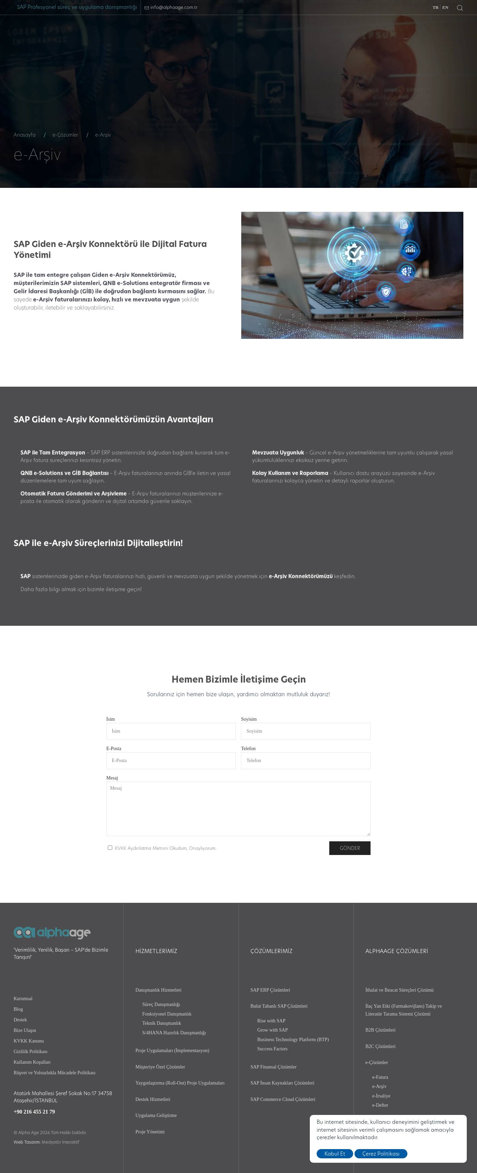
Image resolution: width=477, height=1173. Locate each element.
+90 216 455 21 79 (34, 1112)
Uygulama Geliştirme (156, 1115)
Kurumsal (23, 998)
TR (436, 7)
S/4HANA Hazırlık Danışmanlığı (174, 1032)
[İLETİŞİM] (417, 30)
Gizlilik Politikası (30, 1051)
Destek (20, 1019)
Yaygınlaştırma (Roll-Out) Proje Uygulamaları (180, 1083)
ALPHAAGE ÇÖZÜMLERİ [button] (337, 30)
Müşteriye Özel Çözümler (160, 1067)
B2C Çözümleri (380, 1046)
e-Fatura (380, 1077)
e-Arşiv (379, 1086)
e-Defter (380, 1105)
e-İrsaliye (381, 1096)
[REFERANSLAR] (448, 30)
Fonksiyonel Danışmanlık (166, 1014)
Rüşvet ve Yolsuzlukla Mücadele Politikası (55, 1072)
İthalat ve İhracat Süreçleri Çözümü (399, 990)
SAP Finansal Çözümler (273, 1067)
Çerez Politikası (381, 1153)
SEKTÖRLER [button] (386, 30)
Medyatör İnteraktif (60, 1142)
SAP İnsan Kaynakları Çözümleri (282, 1083)
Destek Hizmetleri (152, 1099)
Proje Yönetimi (149, 1131)
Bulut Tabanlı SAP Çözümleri (278, 1006)
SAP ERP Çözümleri (270, 990)
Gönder (350, 848)
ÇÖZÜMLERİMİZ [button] (284, 30)
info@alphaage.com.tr (171, 7)
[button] (460, 7)
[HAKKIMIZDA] (198, 30)
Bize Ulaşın (25, 1030)
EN (445, 7)
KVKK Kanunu (29, 1041)
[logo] (52, 30)
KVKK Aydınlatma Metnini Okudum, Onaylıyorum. (165, 848)
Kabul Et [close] (334, 1153)
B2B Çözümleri (380, 1030)
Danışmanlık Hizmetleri (158, 990)
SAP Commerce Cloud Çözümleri (282, 1099)
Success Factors (272, 1048)
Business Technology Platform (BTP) (293, 1039)
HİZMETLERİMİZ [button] (238, 30)
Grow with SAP (272, 1030)
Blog (18, 1009)
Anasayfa (24, 135)
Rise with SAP (271, 1020)
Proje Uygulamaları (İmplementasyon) (172, 1050)
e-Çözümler (65, 135)
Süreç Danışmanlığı (161, 1004)
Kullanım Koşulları (32, 1062)
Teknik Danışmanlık (161, 1023)
